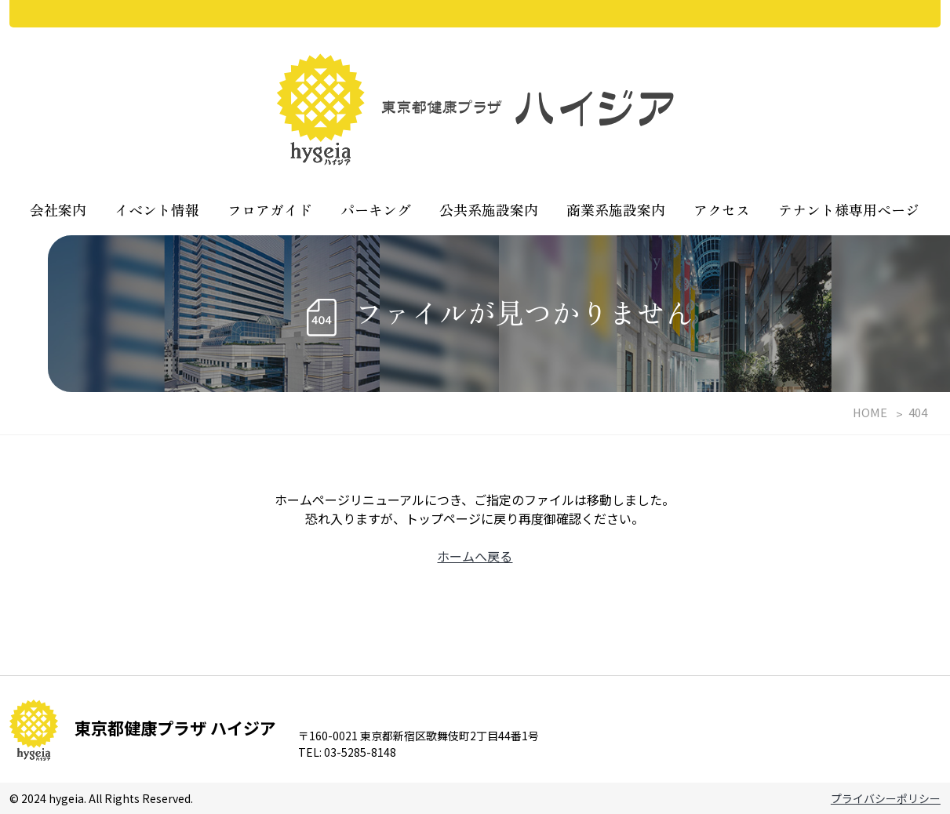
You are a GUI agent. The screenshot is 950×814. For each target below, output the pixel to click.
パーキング (375, 209)
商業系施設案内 (615, 209)
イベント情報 (157, 209)
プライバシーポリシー (886, 798)
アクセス (721, 209)
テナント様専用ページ (848, 209)
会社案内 (58, 209)
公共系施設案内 (488, 209)
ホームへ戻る (474, 556)
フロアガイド (269, 209)
